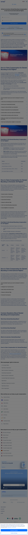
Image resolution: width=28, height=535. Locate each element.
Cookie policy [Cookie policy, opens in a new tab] (9, 527)
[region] (14, 529)
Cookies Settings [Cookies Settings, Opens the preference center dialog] (14, 533)
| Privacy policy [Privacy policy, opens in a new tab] (14, 527)
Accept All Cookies (14, 530)
